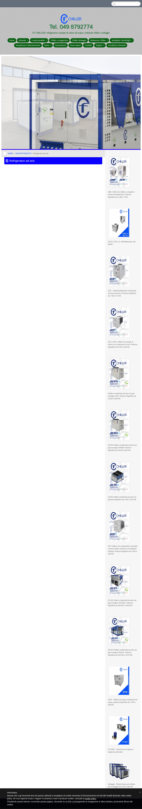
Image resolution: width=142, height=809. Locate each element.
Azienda (23, 40)
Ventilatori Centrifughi (121, 40)
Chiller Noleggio (79, 40)
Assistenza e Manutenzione (28, 45)
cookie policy (90, 798)
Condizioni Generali (116, 45)
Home (11, 40)
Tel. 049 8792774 (71, 27)
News (47, 45)
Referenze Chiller (99, 40)
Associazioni (60, 45)
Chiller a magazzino (59, 40)
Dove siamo (75, 45)
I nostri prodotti (39, 40)
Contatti (88, 45)
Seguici (100, 45)
